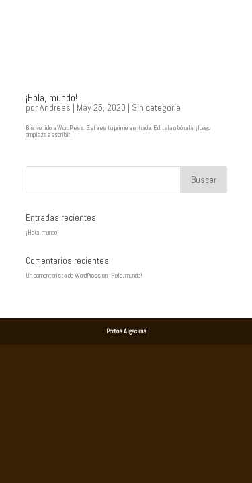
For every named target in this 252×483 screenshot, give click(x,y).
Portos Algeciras (126, 331)
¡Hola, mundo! (51, 98)
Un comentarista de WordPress (63, 275)
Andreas (55, 107)
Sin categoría (156, 107)
